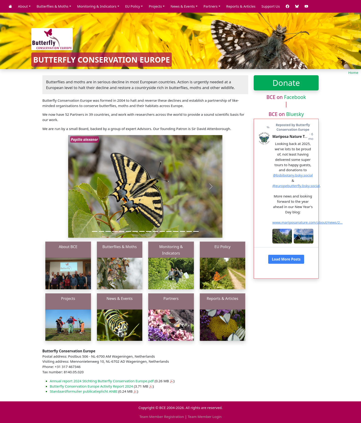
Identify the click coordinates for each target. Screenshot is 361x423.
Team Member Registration (161, 416)
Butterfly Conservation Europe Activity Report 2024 (91, 386)
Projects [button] (155, 6)
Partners (171, 298)
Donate (286, 82)
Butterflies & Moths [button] (52, 6)
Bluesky (295, 114)
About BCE (68, 246)
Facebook (295, 97)
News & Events (120, 298)
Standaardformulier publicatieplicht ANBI (83, 391)
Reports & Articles (241, 6)
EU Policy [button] (132, 6)
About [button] (23, 6)
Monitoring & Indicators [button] (96, 6)
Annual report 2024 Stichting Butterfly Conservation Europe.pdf (102, 381)
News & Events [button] (183, 6)
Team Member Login (204, 416)
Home (353, 72)
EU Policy (222, 246)
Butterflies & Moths (119, 246)
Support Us (271, 6)
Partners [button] (211, 6)
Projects (68, 298)
